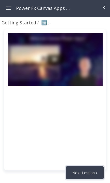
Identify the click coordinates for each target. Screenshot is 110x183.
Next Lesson (83, 172)
